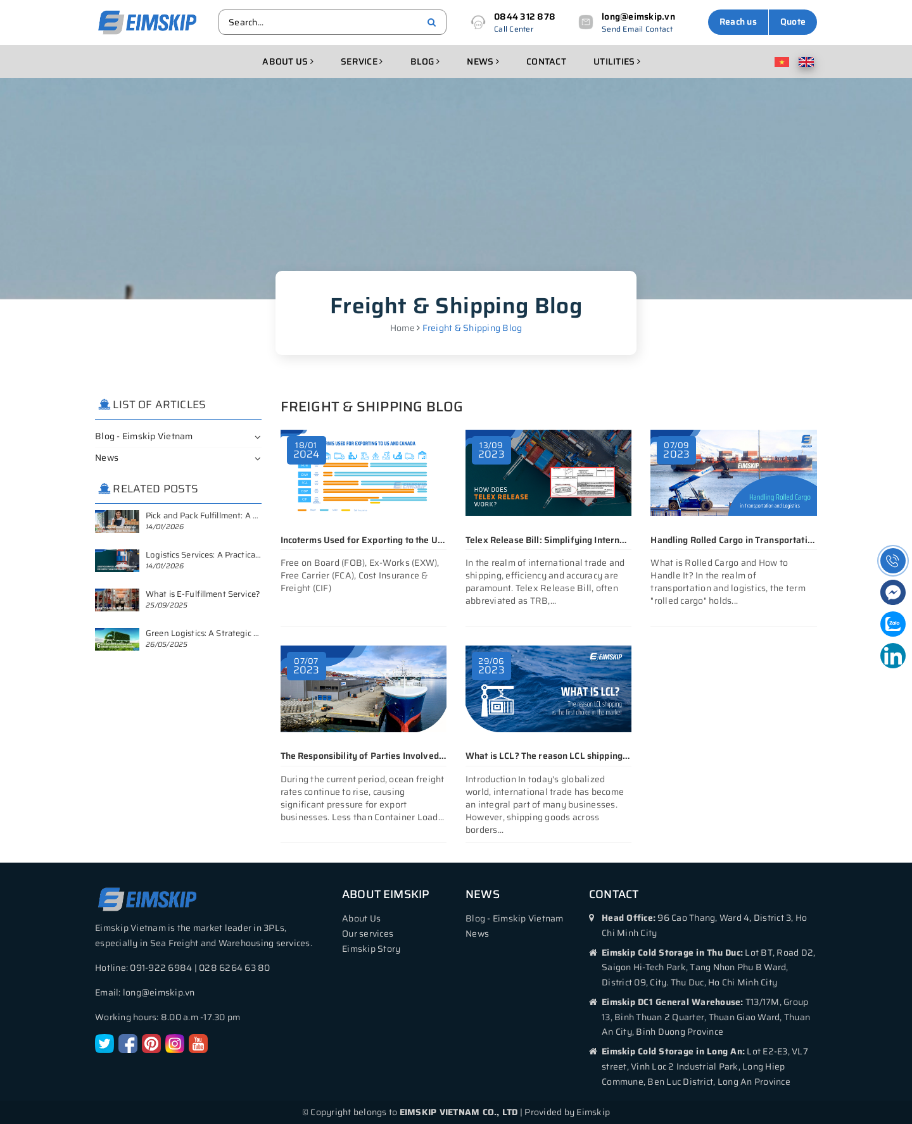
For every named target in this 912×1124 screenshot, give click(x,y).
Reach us (738, 21)
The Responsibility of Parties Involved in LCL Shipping (393, 756)
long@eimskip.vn (638, 16)
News (483, 61)
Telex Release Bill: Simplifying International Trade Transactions (598, 540)
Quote (793, 21)
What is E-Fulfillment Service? (203, 594)
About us (288, 61)
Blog (425, 61)
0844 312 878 (524, 16)
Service (362, 61)
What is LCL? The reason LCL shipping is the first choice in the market (609, 756)
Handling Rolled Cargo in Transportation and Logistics (761, 540)
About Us (361, 918)
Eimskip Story (371, 949)
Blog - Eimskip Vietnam (144, 436)
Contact (546, 61)
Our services (367, 933)
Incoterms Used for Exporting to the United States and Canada (409, 540)
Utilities (616, 61)
